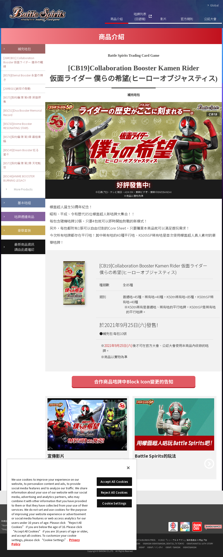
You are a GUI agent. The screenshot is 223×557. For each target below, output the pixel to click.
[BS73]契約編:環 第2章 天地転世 (22, 165)
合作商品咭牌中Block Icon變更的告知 (133, 381)
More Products (23, 189)
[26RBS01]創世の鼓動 (16, 88)
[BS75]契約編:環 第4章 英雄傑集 (22, 99)
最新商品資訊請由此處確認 (24, 247)
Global (214, 5)
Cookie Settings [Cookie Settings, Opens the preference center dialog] (114, 503)
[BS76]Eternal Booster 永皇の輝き (23, 77)
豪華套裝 (24, 230)
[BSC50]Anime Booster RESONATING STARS (17, 126)
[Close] (128, 468)
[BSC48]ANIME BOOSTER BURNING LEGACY (18, 178)
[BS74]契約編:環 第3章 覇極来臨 (22, 139)
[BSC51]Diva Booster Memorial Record (22, 112)
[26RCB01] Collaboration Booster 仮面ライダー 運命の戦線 (23, 62)
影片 (163, 18)
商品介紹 (116, 18)
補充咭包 (24, 48)
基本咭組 (24, 202)
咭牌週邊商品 (24, 216)
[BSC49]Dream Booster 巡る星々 (21, 152)
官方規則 (187, 18)
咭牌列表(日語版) (140, 16)
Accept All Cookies (114, 482)
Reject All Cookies (114, 492)
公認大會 (210, 18)
